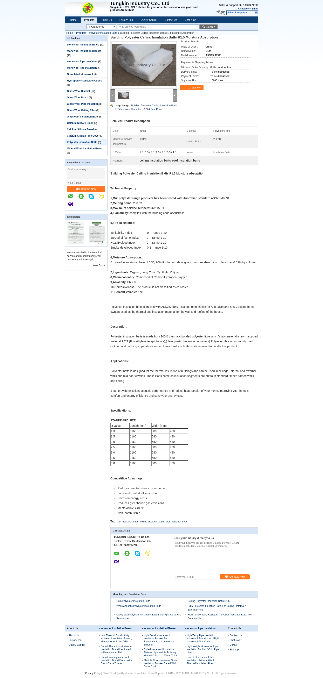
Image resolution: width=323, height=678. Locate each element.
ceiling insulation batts (152, 521)
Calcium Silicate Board (80, 129)
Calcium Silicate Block (80, 123)
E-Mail (233, 644)
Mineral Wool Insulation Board (84, 148)
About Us (107, 20)
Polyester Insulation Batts (103, 32)
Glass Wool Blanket (78, 91)
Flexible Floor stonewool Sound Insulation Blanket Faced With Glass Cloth (161, 663)
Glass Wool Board (77, 97)
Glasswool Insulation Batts (82, 116)
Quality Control (149, 20)
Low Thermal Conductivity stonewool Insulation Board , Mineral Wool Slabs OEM (116, 638)
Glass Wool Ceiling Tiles (81, 110)
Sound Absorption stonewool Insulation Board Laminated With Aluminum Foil (116, 649)
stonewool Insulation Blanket (84, 51)
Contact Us (171, 20)
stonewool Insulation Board (83, 44)
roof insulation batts (127, 521)
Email (255, 8)
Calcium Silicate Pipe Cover (83, 135)
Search (210, 26)
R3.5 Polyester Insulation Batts (133, 601)
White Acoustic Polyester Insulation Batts (138, 606)
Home (73, 20)
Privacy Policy (93, 673)
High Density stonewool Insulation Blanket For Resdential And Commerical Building (159, 640)
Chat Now (243, 8)
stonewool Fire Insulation (82, 67)
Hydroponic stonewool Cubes (84, 80)
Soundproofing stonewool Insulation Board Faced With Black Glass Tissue (116, 660)
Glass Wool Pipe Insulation (83, 103)
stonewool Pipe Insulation (82, 61)
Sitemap (234, 649)
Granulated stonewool (80, 74)
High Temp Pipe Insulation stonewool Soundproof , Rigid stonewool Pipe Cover (203, 638)
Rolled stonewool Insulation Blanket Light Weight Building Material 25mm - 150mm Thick (160, 652)
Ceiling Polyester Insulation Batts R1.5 (209, 601)
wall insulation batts (176, 521)
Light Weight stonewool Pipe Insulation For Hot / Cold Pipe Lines (203, 649)
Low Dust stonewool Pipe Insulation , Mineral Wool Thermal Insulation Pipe (200, 660)
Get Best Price (154, 109)
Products (89, 20)
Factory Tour (126, 20)
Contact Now (86, 189)
